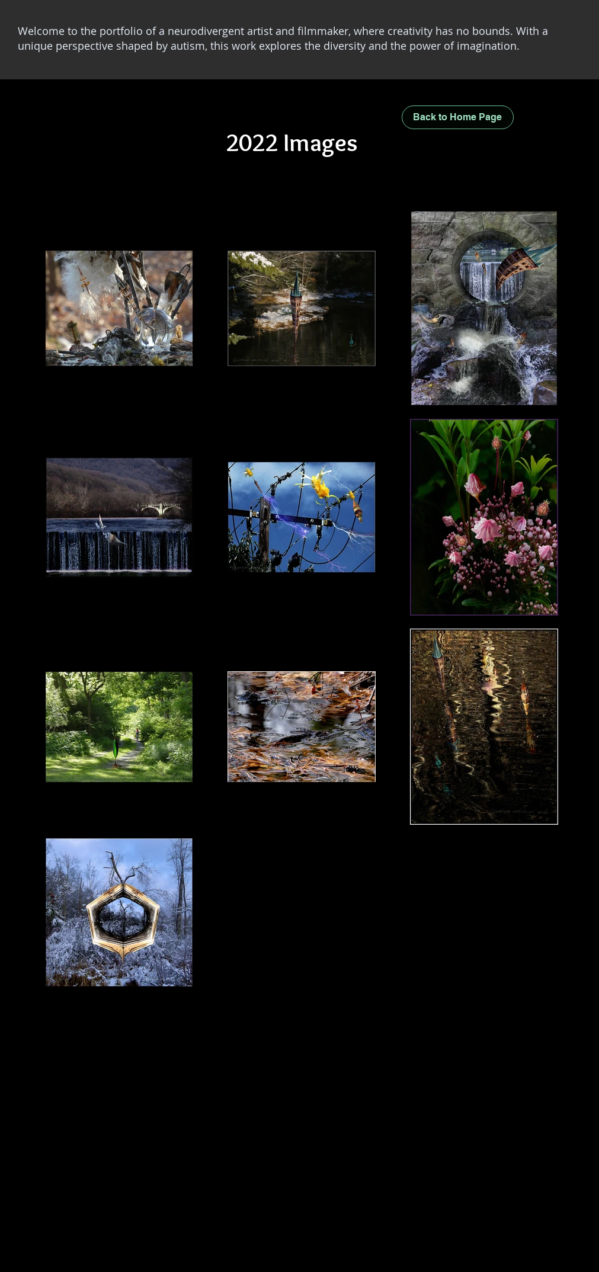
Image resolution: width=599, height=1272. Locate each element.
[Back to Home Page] (458, 117)
